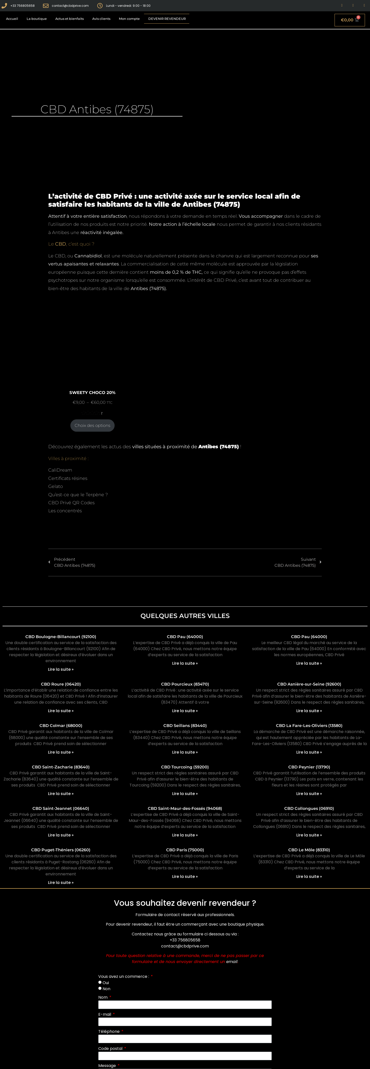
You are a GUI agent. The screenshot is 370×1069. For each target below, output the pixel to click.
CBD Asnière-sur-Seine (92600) (309, 684)
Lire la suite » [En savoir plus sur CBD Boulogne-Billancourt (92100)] (61, 669)
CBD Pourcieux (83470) (185, 684)
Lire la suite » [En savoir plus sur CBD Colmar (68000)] (61, 752)
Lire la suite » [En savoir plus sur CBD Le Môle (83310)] (309, 876)
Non (106, 989)
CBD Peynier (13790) (309, 767)
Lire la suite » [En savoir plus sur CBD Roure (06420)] (61, 711)
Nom (103, 997)
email (232, 962)
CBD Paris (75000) (185, 850)
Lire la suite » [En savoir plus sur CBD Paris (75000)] (185, 876)
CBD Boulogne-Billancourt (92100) (60, 636)
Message (107, 1065)
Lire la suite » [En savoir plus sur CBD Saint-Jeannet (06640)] (61, 835)
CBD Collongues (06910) (309, 808)
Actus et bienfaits (69, 19)
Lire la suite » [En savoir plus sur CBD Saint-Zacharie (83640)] (61, 794)
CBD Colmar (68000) (60, 725)
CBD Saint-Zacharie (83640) (61, 767)
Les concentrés (65, 511)
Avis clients (101, 19)
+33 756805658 (185, 940)
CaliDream (60, 470)
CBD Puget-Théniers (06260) (60, 850)
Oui (106, 982)
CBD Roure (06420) (61, 684)
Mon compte (129, 19)
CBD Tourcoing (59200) (185, 767)
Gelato (55, 486)
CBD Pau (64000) (185, 636)
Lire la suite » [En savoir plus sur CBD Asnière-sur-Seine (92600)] (309, 711)
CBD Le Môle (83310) (309, 850)
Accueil (12, 19)
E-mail (105, 1014)
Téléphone (109, 1031)
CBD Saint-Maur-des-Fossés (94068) (185, 808)
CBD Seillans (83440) (185, 725)
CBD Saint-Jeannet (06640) (60, 808)
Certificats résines (67, 478)
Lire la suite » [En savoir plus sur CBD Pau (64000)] (185, 663)
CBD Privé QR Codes (71, 502)
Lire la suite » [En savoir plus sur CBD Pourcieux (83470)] (185, 711)
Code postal (110, 1048)
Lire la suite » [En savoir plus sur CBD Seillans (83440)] (185, 752)
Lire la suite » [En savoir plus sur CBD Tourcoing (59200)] (185, 794)
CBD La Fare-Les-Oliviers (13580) (309, 725)
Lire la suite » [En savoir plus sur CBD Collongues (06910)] (309, 835)
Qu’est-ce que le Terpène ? (78, 494)
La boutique (37, 19)
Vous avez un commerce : (124, 976)
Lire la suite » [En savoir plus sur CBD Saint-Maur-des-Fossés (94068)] (185, 835)
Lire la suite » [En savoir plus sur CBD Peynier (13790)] (309, 794)
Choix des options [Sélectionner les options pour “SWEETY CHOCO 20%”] (92, 425)
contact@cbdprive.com (185, 946)
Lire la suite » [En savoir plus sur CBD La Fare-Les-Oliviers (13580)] (309, 752)
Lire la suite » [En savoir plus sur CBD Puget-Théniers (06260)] (61, 882)
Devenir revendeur (167, 19)
